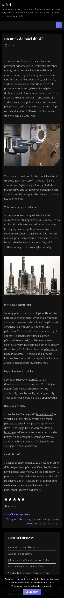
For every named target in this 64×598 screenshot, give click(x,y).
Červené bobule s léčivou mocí (25, 547)
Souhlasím (32, 591)
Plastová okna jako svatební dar (26, 566)
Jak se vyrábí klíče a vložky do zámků (28, 560)
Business (13, 506)
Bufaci (6, 5)
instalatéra (35, 79)
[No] (59, 586)
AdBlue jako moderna (20, 553)
